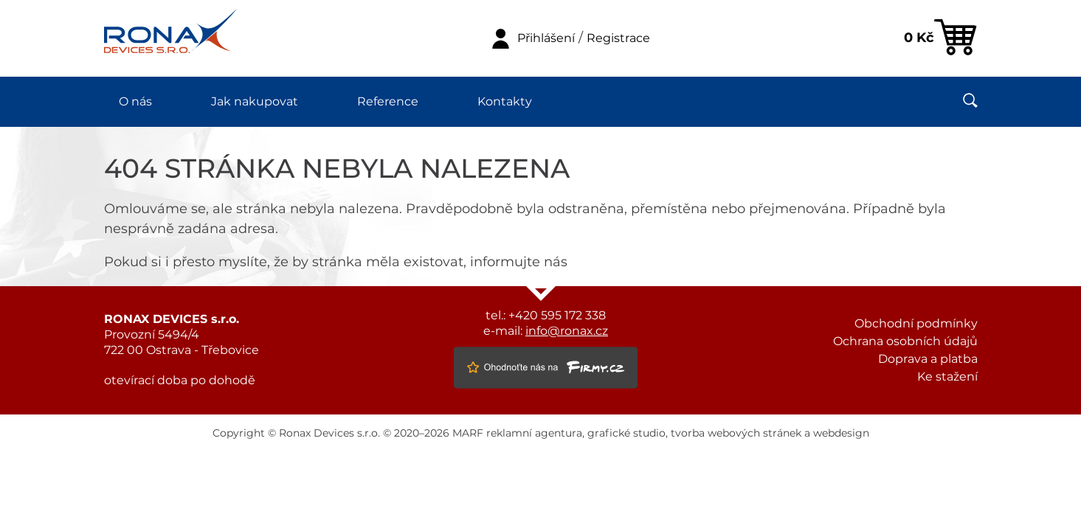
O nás (135, 102)
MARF (467, 433)
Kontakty (504, 102)
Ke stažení (947, 377)
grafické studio (626, 433)
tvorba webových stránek (736, 433)
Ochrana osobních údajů (905, 341)
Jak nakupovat (254, 102)
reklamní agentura (534, 433)
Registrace (618, 38)
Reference (387, 102)
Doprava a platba (928, 359)
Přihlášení (546, 38)
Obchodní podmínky (916, 324)
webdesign (841, 433)
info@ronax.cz (566, 331)
